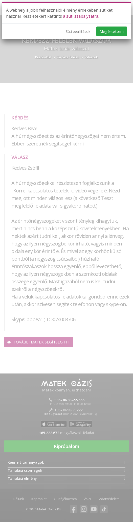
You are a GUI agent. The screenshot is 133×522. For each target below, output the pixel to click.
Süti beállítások (78, 31)
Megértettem (112, 31)
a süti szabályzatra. (81, 16)
